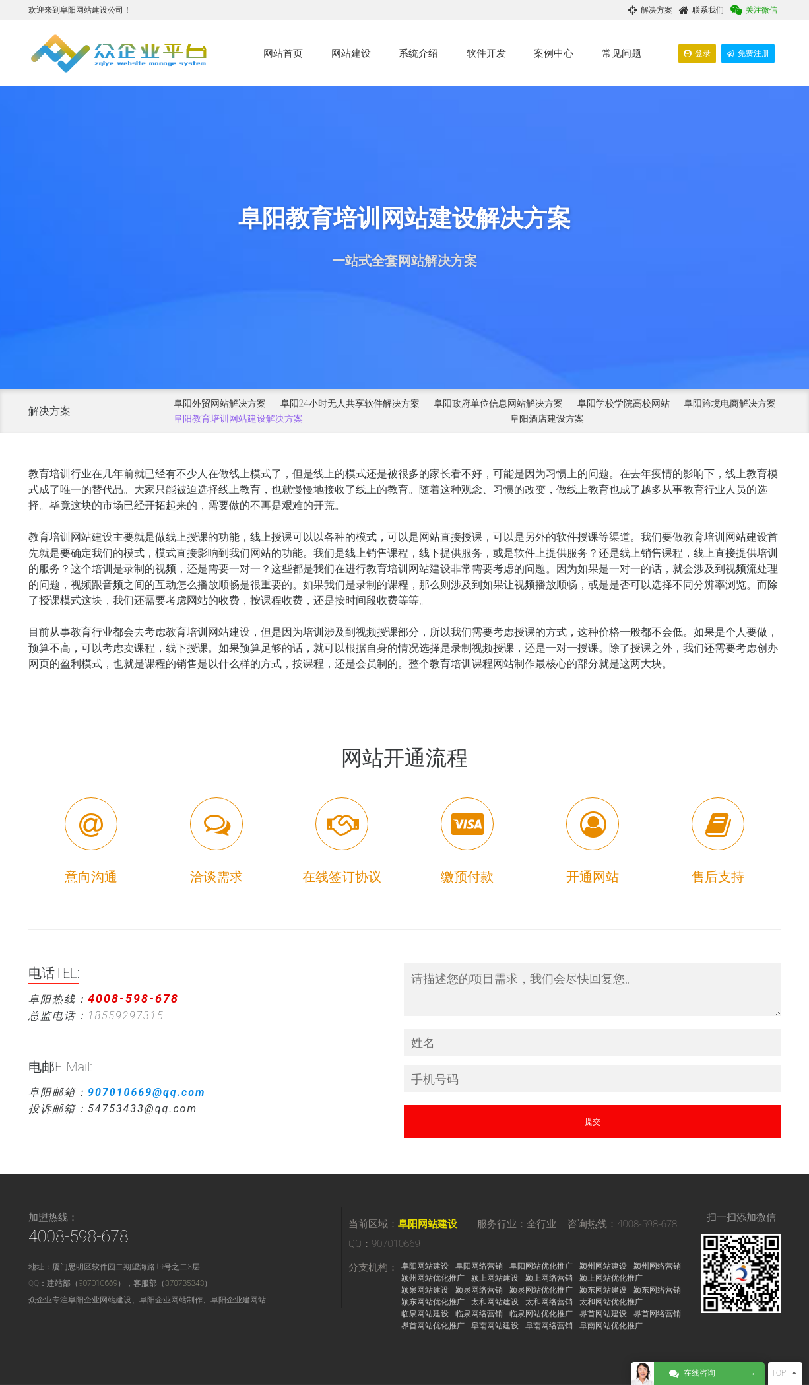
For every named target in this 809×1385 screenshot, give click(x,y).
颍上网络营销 (549, 1278)
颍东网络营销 (657, 1290)
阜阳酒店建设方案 (547, 418)
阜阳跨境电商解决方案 (730, 403)
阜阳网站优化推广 (541, 1266)
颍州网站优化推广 (433, 1278)
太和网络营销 (549, 1301)
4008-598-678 (78, 1236)
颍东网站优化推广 (433, 1301)
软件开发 (486, 53)
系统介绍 (418, 53)
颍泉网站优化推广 (541, 1290)
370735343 (184, 1283)
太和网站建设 (495, 1301)
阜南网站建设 (495, 1325)
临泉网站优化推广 (541, 1313)
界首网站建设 (603, 1313)
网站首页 (283, 53)
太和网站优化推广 (611, 1301)
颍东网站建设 (603, 1290)
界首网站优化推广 (433, 1325)
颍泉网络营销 (479, 1290)
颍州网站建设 (603, 1266)
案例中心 (553, 53)
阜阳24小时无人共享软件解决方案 (350, 403)
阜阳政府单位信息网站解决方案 (498, 403)
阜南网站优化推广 (611, 1325)
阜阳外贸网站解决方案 (220, 403)
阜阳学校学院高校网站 (623, 403)
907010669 (98, 1283)
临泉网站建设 (425, 1313)
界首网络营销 (657, 1313)
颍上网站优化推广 (611, 1278)
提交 (592, 1121)
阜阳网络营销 (479, 1266)
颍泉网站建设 (425, 1290)
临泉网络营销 (479, 1313)
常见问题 (621, 53)
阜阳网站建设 (427, 1224)
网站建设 (351, 53)
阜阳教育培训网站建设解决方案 (238, 418)
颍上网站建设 (495, 1278)
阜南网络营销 (549, 1325)
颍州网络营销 (657, 1266)
